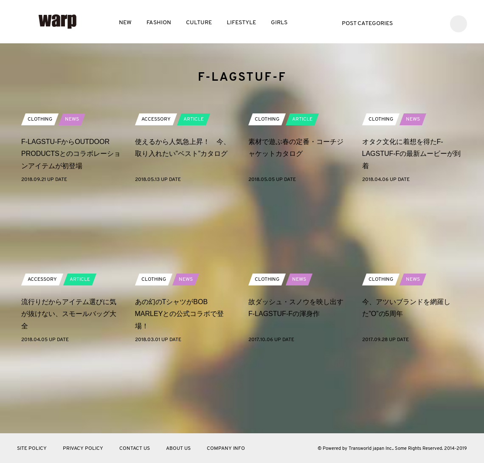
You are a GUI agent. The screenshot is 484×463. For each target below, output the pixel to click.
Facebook (423, 22)
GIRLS (279, 23)
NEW (125, 23)
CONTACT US (134, 448)
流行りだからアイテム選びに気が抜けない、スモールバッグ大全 (68, 390)
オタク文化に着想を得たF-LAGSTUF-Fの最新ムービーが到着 (411, 230)
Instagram (435, 22)
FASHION (158, 23)
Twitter (410, 22)
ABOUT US (178, 448)
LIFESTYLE (241, 23)
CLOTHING (40, 195)
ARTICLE (193, 195)
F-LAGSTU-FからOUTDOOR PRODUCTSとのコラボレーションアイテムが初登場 (71, 230)
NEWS (72, 195)
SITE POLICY (32, 448)
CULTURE (199, 23)
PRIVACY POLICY (83, 448)
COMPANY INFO (226, 448)
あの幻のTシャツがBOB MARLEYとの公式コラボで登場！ (179, 390)
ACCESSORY (156, 195)
